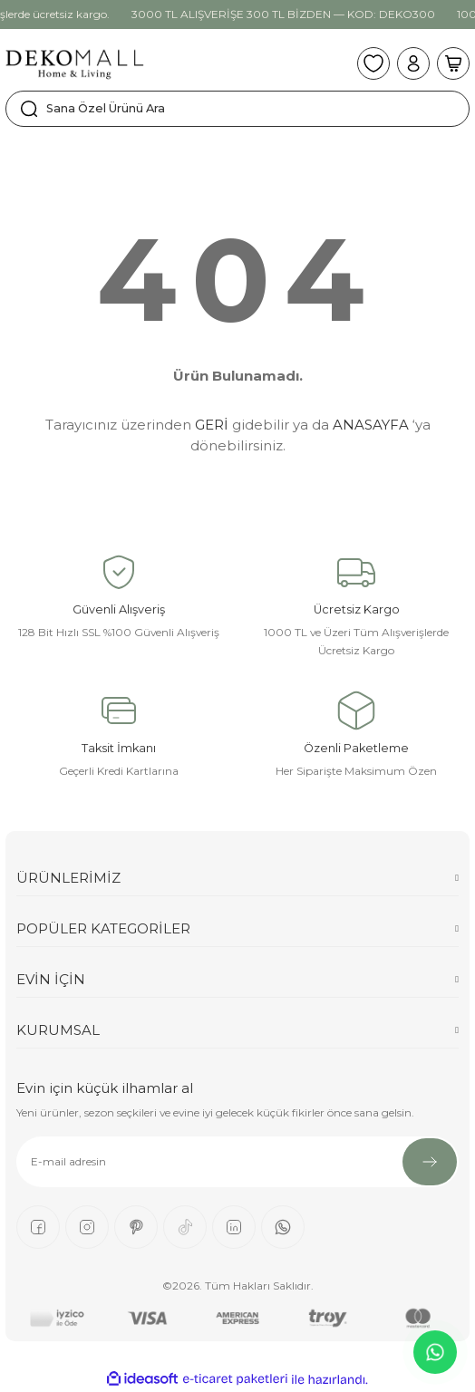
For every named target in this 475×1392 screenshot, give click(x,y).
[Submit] (429, 1161)
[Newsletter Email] (237, 1161)
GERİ (211, 424)
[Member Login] (413, 63)
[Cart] (453, 63)
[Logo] (74, 63)
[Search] (237, 109)
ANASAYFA (371, 424)
